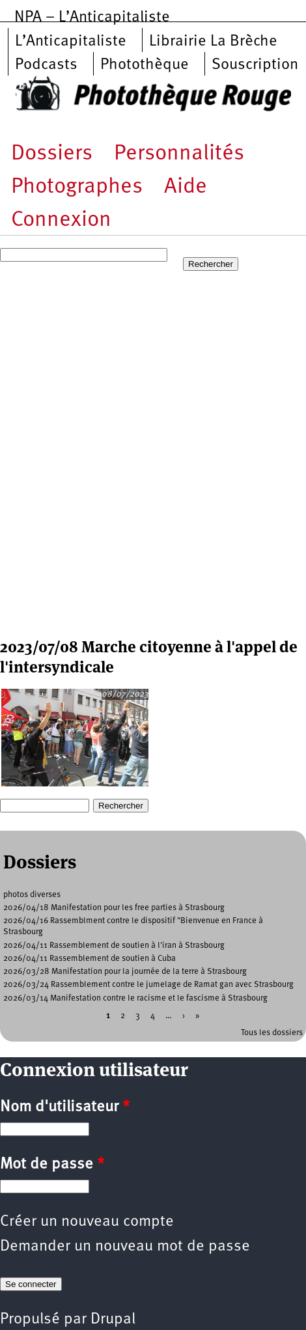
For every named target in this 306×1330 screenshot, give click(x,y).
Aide (185, 187)
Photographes (77, 187)
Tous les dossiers (272, 1033)
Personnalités (179, 154)
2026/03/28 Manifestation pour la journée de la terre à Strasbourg (125, 971)
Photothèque (144, 65)
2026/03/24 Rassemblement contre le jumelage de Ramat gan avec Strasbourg (148, 984)
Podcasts (46, 65)
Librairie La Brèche (213, 41)
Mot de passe (52, 1164)
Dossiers (51, 154)
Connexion (61, 220)
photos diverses (32, 895)
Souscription (255, 65)
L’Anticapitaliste (70, 41)
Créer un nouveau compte (87, 1222)
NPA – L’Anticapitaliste (92, 17)
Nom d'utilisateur (65, 1107)
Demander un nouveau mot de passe (125, 1246)
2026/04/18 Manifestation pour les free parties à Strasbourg (114, 908)
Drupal (112, 1319)
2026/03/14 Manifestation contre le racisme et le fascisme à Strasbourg (135, 998)
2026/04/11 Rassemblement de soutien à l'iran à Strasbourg (114, 945)
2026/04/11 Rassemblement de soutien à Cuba (89, 958)
